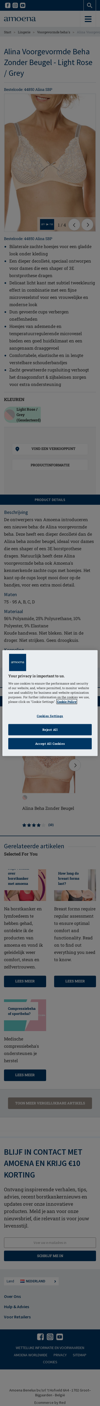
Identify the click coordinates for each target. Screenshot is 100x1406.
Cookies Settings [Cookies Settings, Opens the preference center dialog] (50, 716)
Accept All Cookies (50, 744)
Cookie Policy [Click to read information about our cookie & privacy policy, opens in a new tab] (67, 702)
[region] (49, 703)
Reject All (50, 730)
